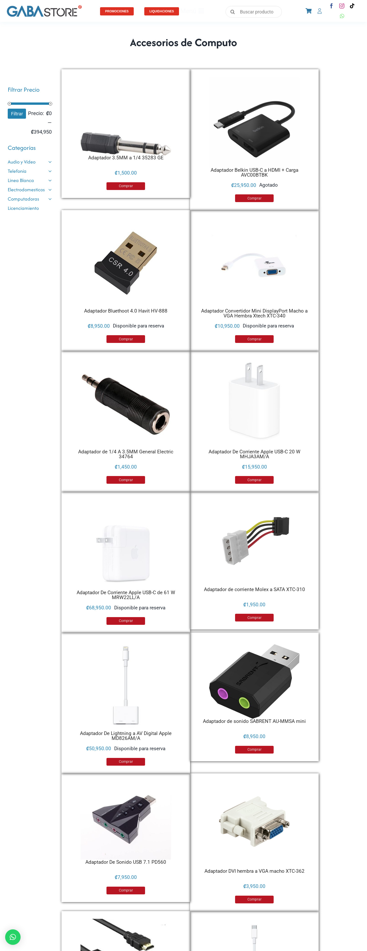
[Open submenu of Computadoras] (50, 199)
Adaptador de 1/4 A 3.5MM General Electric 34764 (125, 454)
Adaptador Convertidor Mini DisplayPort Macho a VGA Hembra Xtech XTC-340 (254, 313)
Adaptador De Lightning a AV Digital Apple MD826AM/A (126, 735)
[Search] (233, 12)
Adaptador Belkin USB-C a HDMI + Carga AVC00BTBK (254, 172)
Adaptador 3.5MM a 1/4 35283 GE (126, 158)
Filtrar (17, 113)
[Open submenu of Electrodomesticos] (50, 189)
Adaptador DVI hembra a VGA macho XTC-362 (254, 871)
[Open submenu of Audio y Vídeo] (50, 162)
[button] (13, 937)
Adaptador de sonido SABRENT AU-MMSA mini (254, 721)
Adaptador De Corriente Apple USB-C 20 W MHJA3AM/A (254, 454)
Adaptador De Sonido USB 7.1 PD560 (125, 862)
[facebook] (331, 5)
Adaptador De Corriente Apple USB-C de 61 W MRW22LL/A (126, 595)
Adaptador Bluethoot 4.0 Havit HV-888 (125, 311)
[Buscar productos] (254, 14)
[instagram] (341, 5)
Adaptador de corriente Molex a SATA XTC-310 (254, 589)
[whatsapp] (342, 16)
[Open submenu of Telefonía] (50, 171)
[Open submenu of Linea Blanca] (50, 180)
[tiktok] (352, 5)
